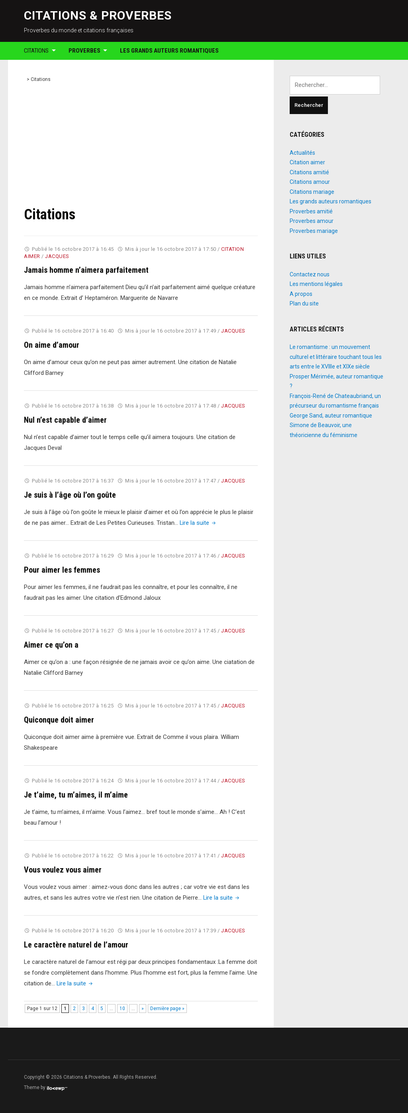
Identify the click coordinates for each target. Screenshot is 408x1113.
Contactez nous (310, 274)
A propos (301, 294)
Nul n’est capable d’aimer (65, 420)
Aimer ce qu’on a (51, 645)
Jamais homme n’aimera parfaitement (86, 270)
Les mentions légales (316, 284)
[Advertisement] (141, 146)
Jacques (57, 256)
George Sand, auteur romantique (331, 415)
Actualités (302, 153)
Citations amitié (309, 172)
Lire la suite (199, 522)
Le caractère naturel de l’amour (76, 944)
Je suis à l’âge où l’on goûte (70, 495)
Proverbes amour (311, 221)
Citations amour (310, 182)
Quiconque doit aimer (59, 720)
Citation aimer (307, 162)
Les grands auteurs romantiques (169, 50)
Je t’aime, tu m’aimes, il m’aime (76, 795)
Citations (36, 50)
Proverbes (84, 50)
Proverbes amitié (311, 211)
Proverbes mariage (314, 231)
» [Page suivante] (142, 1008)
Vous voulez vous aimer (63, 870)
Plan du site (304, 303)
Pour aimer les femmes (62, 570)
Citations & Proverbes (98, 15)
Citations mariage (312, 192)
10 (122, 1008)
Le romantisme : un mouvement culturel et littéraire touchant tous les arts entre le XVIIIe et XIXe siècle (336, 357)
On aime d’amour (51, 345)
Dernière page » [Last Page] (167, 1008)
